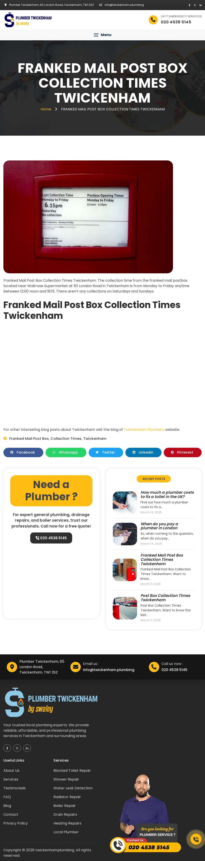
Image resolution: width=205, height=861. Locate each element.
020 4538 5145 (51, 538)
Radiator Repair (67, 796)
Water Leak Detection (72, 788)
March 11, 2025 (151, 584)
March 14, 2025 (151, 512)
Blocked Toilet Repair (72, 770)
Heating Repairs (67, 823)
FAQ (7, 796)
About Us (11, 770)
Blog (7, 805)
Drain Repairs (65, 814)
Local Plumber (66, 832)
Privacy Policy (15, 823)
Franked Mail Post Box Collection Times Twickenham (162, 559)
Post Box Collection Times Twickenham (165, 598)
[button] (102, 35)
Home (46, 109)
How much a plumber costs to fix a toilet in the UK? (167, 494)
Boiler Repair (64, 805)
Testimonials (14, 788)
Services (10, 779)
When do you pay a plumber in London (159, 526)
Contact (10, 814)
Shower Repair (66, 779)
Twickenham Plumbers (144, 429)
